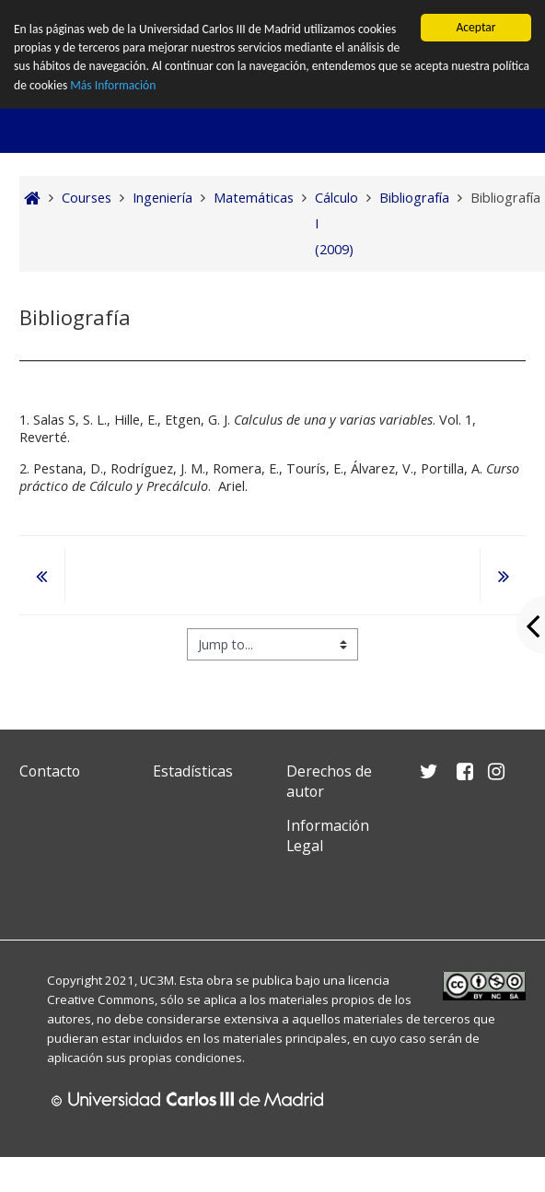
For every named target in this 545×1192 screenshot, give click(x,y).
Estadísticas (193, 771)
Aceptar (475, 27)
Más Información (113, 85)
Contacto (49, 771)
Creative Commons (101, 999)
